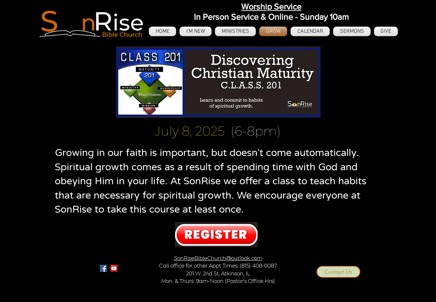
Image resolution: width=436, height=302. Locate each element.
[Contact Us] (338, 272)
